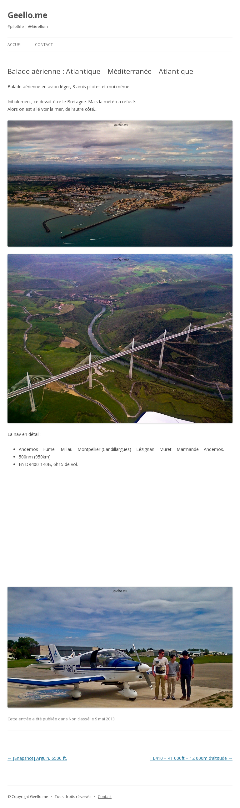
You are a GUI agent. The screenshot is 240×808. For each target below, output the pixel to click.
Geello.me (28, 15)
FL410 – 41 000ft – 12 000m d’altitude (191, 758)
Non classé (79, 719)
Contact (44, 44)
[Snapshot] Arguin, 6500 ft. (37, 758)
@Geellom (38, 26)
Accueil (15, 44)
